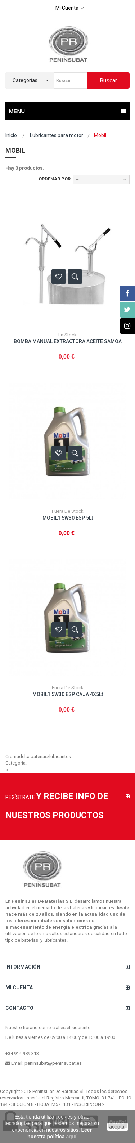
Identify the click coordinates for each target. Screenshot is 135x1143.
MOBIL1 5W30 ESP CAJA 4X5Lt (67, 694)
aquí (71, 1136)
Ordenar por (55, 178)
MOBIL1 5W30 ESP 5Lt (67, 518)
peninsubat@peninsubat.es (53, 1063)
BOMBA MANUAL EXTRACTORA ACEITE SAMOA (68, 341)
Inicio (11, 135)
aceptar (117, 1127)
